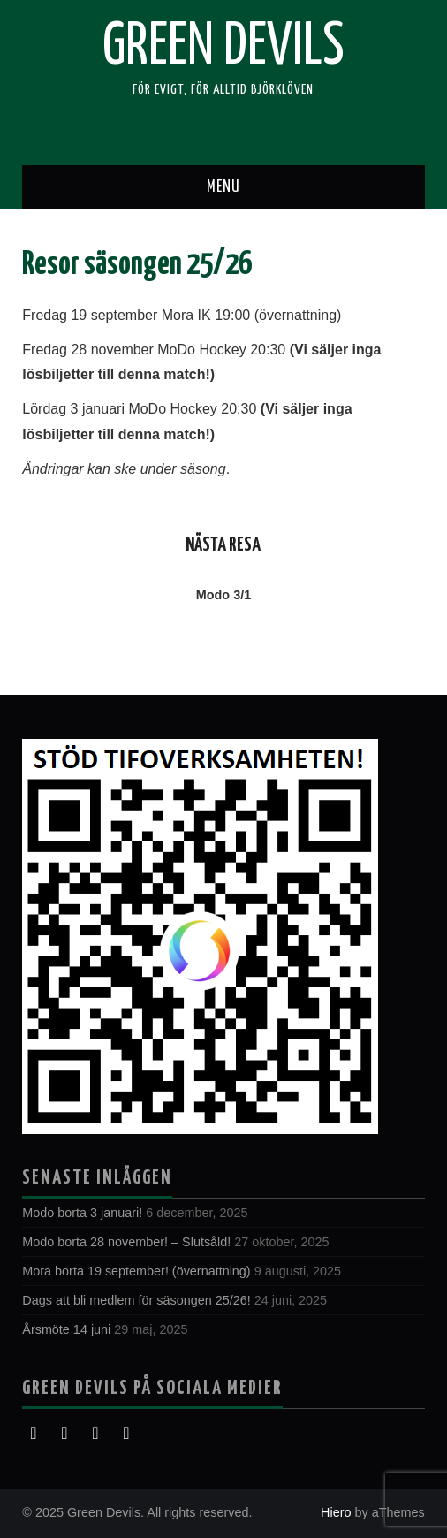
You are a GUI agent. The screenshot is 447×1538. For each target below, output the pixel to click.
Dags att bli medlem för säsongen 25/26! (136, 1300)
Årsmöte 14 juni (66, 1329)
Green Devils (223, 47)
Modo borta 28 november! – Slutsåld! (126, 1242)
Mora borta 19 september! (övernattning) (136, 1271)
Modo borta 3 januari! (82, 1213)
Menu (223, 187)
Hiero (336, 1512)
